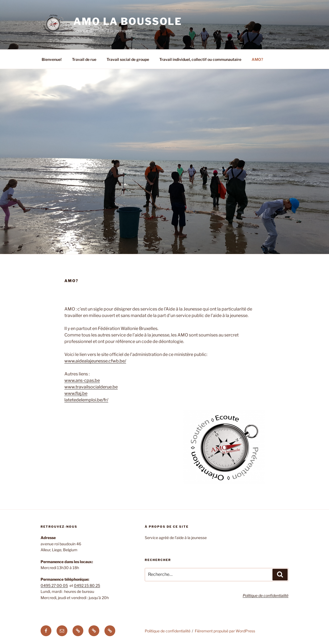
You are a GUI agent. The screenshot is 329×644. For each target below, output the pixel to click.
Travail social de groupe (128, 59)
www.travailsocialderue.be (91, 386)
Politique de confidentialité (167, 631)
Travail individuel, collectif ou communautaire (200, 59)
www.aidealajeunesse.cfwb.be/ (95, 361)
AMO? (257, 59)
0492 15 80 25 (87, 585)
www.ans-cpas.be (82, 380)
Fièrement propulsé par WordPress (225, 631)
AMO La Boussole (127, 21)
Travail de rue (84, 59)
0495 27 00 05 (54, 585)
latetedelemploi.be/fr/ (86, 399)
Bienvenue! (52, 59)
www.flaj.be (75, 393)
